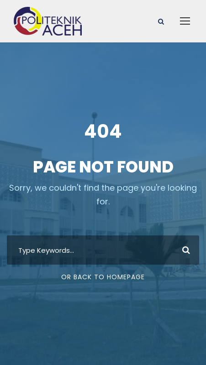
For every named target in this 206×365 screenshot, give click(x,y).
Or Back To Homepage (103, 277)
